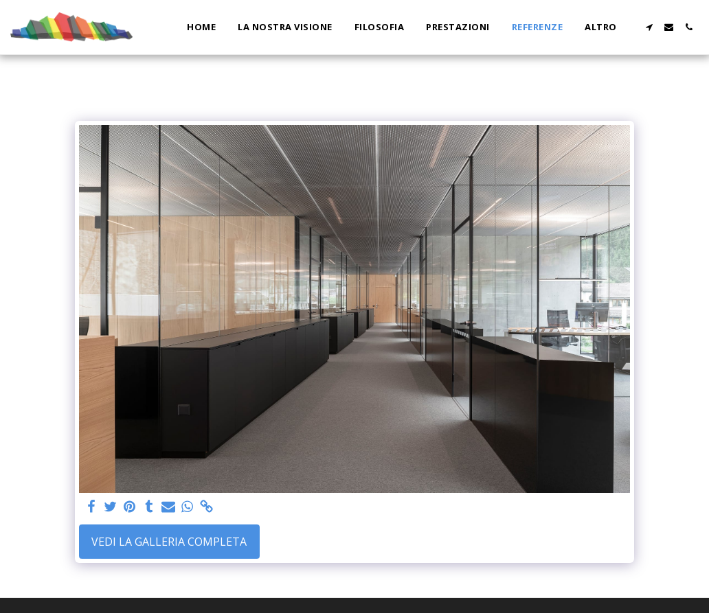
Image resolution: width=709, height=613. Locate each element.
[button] (649, 27)
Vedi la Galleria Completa (169, 541)
